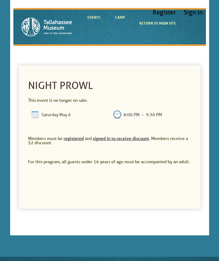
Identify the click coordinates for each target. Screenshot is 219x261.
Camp (120, 17)
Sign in (193, 12)
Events (93, 17)
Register (164, 12)
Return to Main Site (157, 23)
